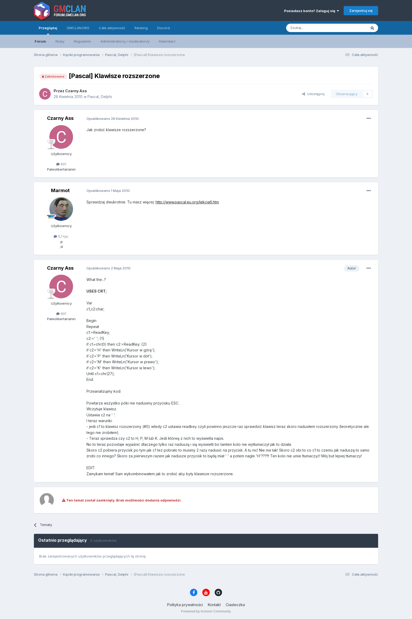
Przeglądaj (48, 30)
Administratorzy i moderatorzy (125, 41)
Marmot (60, 190)
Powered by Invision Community (206, 611)
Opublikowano (112, 118)
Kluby (59, 41)
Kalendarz (167, 41)
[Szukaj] (313, 28)
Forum (40, 41)
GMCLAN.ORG (78, 28)
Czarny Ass (76, 91)
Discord (163, 28)
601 (61, 164)
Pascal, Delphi (99, 96)
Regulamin (82, 41)
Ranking (141, 28)
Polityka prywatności (185, 604)
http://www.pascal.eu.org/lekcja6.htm (187, 202)
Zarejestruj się (361, 10)
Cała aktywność (112, 28)
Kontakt (214, 604)
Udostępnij (313, 94)
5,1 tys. (61, 236)
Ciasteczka (235, 604)
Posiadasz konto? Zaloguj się (311, 11)
